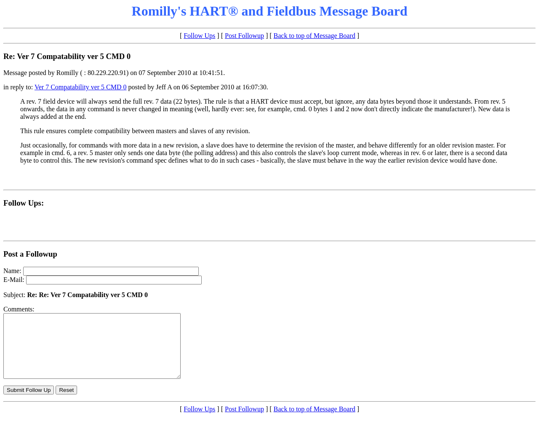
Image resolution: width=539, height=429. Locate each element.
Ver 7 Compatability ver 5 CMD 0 (81, 87)
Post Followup (244, 35)
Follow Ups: (23, 202)
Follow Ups (199, 35)
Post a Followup (30, 253)
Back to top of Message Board (314, 35)
